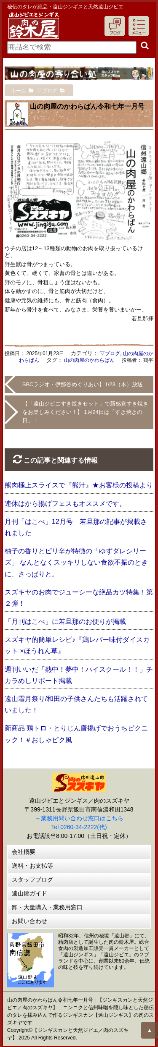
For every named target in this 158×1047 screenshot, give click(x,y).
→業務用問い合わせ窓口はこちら (79, 818)
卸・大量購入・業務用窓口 (47, 907)
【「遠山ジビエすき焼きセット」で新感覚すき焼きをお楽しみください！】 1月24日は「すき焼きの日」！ (85, 412)
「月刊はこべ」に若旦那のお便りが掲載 (65, 621)
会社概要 (23, 851)
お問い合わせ (29, 921)
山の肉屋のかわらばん (89, 360)
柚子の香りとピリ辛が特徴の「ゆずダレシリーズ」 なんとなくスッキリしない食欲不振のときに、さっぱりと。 (76, 562)
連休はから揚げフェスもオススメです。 (65, 503)
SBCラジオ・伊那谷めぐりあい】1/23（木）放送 (82, 384)
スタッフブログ (32, 879)
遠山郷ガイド (29, 893)
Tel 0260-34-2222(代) (79, 827)
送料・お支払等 (32, 865)
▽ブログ (110, 353)
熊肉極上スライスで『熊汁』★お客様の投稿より (79, 485)
